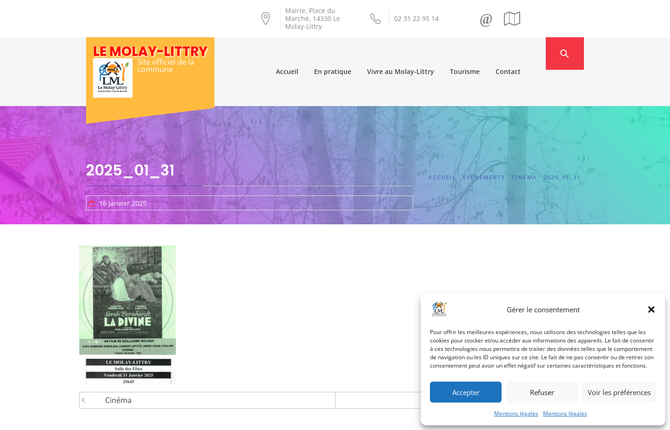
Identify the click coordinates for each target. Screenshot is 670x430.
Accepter (466, 392)
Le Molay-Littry (150, 51)
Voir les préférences (619, 392)
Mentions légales (516, 413)
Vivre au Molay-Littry (418, 53)
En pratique (350, 53)
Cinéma (118, 364)
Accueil (305, 53)
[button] (651, 309)
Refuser (542, 392)
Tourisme (483, 53)
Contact (526, 53)
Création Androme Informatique (249, 417)
